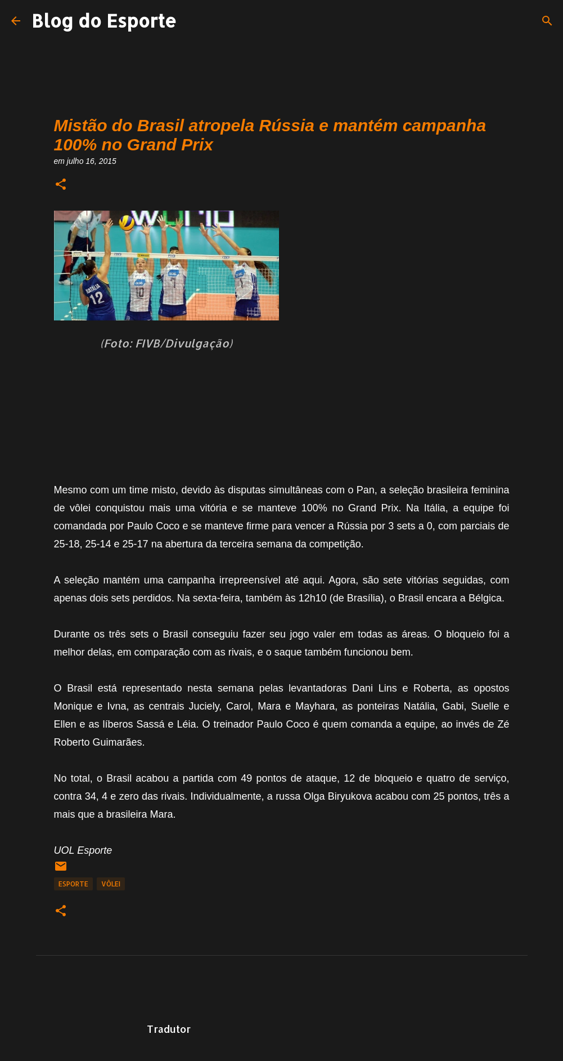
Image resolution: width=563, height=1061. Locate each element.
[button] (60, 185)
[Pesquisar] (547, 20)
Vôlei (110, 884)
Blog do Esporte (104, 20)
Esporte (73, 884)
